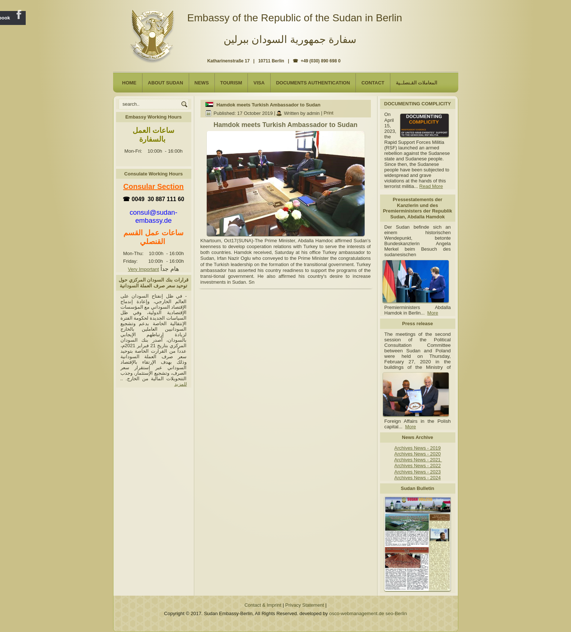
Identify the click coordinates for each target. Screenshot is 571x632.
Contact (372, 83)
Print (328, 113)
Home (129, 83)
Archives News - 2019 (417, 448)
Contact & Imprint (263, 605)
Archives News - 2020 (417, 454)
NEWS (202, 83)
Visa (258, 83)
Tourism (231, 83)
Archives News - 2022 (417, 465)
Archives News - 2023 (417, 472)
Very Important (143, 269)
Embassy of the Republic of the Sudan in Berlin (294, 17)
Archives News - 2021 (418, 459)
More (432, 313)
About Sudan (165, 83)
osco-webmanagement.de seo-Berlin (368, 613)
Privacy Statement (304, 605)
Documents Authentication (313, 83)
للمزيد (180, 384)
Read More (431, 186)
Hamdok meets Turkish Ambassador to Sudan (269, 105)
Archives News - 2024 (417, 477)
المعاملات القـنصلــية (417, 83)
